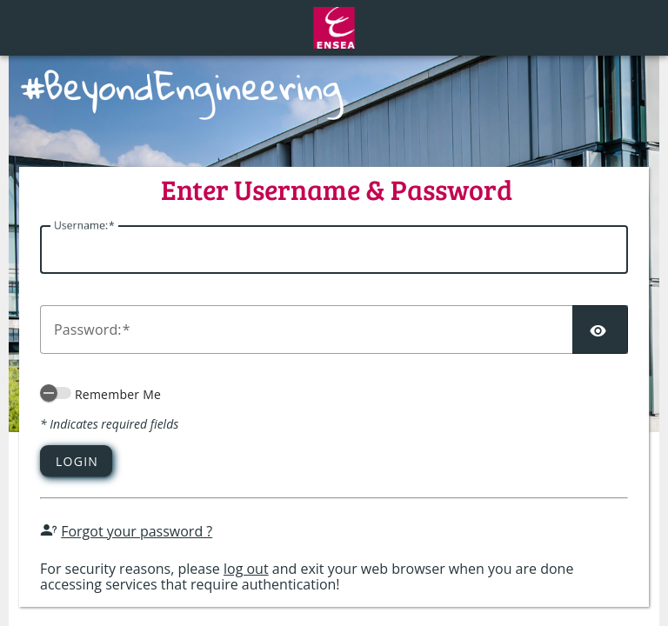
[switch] (55, 393)
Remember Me (118, 394)
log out (246, 568)
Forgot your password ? (136, 531)
